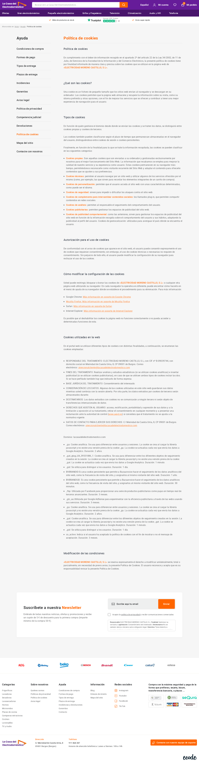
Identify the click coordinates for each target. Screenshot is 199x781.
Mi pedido (189, 5)
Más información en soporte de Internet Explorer (108, 310)
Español (144, 4)
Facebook (121, 701)
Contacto (63, 712)
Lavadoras (7, 694)
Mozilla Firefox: (74, 301)
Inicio (17, 26)
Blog (93, 690)
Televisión (115, 13)
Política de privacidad (29, 108)
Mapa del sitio (25, 142)
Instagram (121, 690)
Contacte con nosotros (30, 151)
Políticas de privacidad (41, 694)
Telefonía (173, 13)
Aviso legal (23, 100)
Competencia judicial (29, 117)
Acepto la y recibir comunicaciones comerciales (143, 614)
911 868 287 (74, 743)
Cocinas (5, 719)
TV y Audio (7, 726)
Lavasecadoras (9, 701)
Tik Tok (120, 706)
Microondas (7, 708)
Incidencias (23, 83)
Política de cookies (28, 134)
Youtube (120, 695)
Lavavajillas (7, 722)
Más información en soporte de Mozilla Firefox (106, 301)
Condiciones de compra (30, 48)
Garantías (22, 91)
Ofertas (5, 13)
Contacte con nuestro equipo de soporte (174, 742)
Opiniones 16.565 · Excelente (110, 18)
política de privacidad (130, 614)
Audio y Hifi (155, 13)
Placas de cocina (9, 712)
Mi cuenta (160, 5)
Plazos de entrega (27, 74)
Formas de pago (26, 57)
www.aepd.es (115, 414)
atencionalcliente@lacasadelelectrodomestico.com (104, 367)
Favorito (174, 5)
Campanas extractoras (12, 715)
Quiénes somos (37, 690)
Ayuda (22, 26)
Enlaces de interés (99, 694)
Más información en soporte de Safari (93, 306)
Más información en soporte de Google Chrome (107, 296)
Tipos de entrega (26, 65)
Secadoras (7, 697)
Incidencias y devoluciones (70, 704)
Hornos (5, 704)
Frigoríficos (7, 690)
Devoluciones (24, 125)
